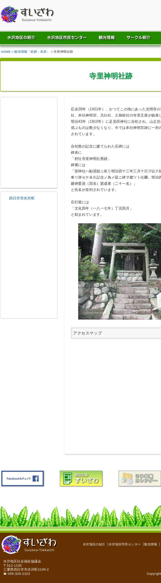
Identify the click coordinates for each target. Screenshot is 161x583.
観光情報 (150, 544)
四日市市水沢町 (22, 198)
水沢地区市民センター (125, 544)
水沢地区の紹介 (94, 544)
